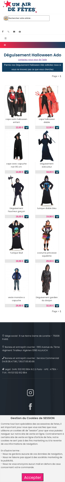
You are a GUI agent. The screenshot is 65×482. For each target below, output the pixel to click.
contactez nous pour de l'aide (32, 59)
